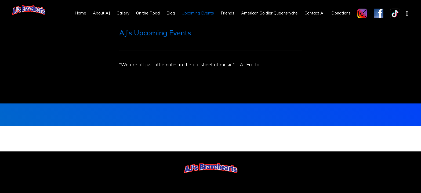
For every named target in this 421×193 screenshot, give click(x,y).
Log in (226, 180)
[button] (407, 13)
